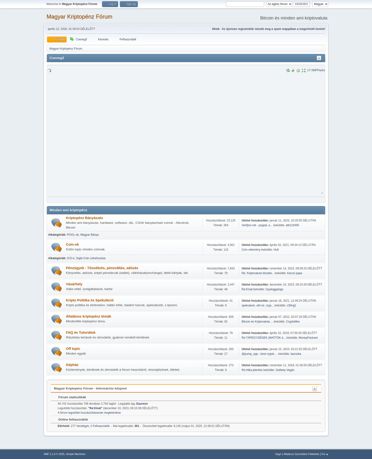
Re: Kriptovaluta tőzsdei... (258, 273)
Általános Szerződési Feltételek (301, 454)
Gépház (72, 365)
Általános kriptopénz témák (88, 316)
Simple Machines (75, 454)
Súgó (278, 454)
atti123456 (292, 225)
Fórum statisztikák (70, 397)
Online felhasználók (71, 419)
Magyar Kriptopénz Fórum (79, 16)
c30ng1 (291, 305)
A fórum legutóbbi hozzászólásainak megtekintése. (89, 412)
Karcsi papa (294, 273)
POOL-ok (73, 234)
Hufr (276, 249)
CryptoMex (293, 321)
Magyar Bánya (89, 234)
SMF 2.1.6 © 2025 (54, 454)
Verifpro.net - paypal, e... (257, 225)
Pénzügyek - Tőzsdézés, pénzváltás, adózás (102, 268)
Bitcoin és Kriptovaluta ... (257, 321)
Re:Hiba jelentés (252, 370)
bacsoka (296, 354)
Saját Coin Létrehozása (91, 258)
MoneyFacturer (308, 337)
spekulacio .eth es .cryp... (258, 305)
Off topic (73, 349)
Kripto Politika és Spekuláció (90, 300)
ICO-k (70, 258)
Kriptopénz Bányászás (84, 218)
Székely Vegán (285, 370)
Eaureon (142, 403)
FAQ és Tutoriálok (80, 332)
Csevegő (57, 58)
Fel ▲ (324, 454)
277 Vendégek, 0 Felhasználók (84, 426)
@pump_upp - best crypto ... (259, 354)
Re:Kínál (247, 289)
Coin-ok (72, 244)
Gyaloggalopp (274, 289)
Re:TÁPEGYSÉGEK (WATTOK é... (264, 337)
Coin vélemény (251, 249)
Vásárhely (74, 284)
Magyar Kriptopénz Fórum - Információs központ (90, 388)
